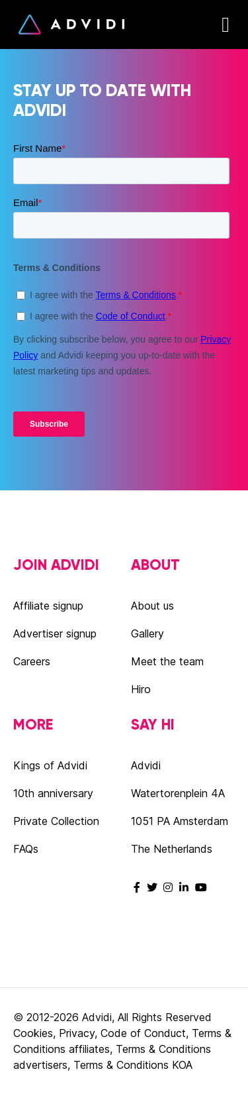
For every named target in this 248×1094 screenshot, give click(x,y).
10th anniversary (53, 793)
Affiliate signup (48, 605)
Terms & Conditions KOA (132, 1064)
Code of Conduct (143, 1033)
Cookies (33, 1033)
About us (152, 605)
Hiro (141, 689)
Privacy (77, 1033)
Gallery (147, 633)
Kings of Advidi (50, 765)
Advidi (71, 24)
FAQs (25, 848)
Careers (31, 661)
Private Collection (56, 821)
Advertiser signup (55, 633)
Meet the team (167, 661)
